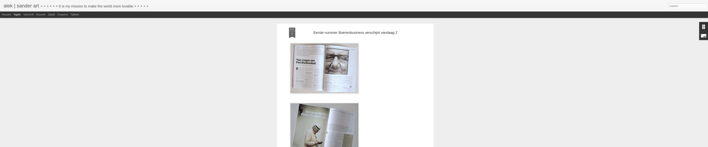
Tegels (17, 14)
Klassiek (6, 14)
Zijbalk (51, 14)
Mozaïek (40, 14)
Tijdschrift (28, 14)
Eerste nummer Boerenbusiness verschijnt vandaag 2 (355, 33)
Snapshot (63, 14)
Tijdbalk (74, 14)
